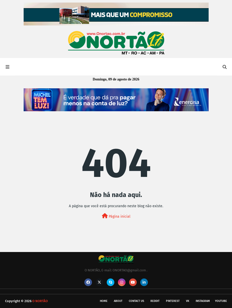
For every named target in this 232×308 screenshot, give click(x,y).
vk (187, 301)
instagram (203, 301)
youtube (221, 301)
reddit (155, 301)
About (118, 301)
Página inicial (116, 216)
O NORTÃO (40, 301)
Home (103, 301)
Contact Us (136, 301)
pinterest (173, 301)
